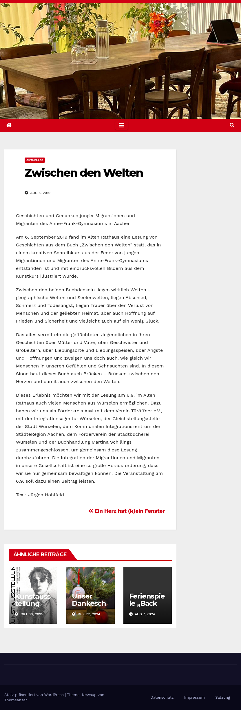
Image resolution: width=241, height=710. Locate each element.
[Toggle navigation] (121, 125)
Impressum (194, 697)
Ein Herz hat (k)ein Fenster (126, 511)
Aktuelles (34, 160)
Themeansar (15, 700)
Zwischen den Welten (84, 173)
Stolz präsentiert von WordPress (34, 695)
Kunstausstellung (32, 600)
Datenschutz (162, 697)
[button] (232, 125)
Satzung (222, 697)
